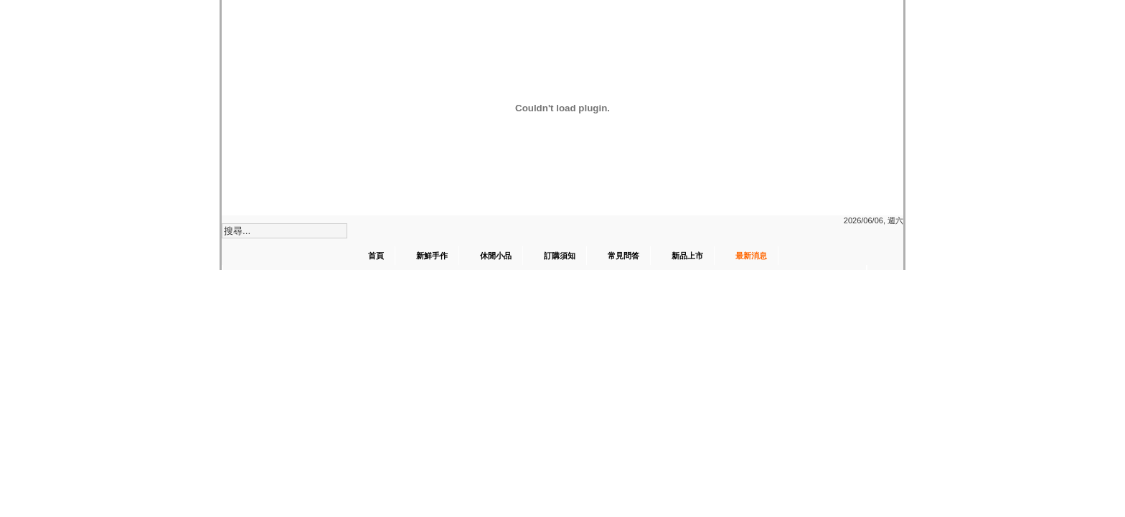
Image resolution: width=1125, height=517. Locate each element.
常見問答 (623, 255)
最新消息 (751, 255)
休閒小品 (496, 255)
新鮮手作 (432, 255)
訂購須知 (559, 255)
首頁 (376, 255)
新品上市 (687, 255)
